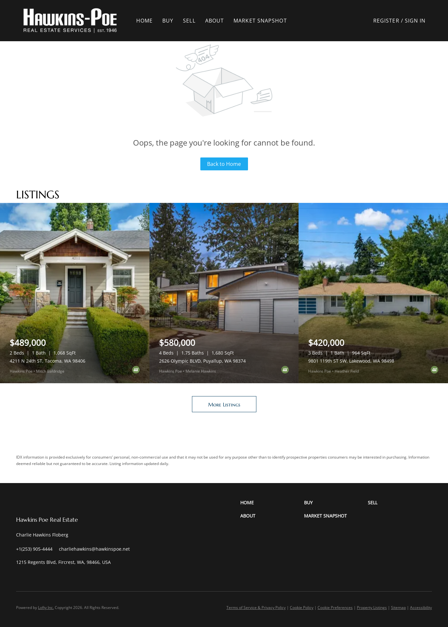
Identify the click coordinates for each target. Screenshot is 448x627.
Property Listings (372, 607)
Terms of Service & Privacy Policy (256, 607)
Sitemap (398, 607)
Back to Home (224, 163)
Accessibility (421, 607)
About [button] (216, 20)
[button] (72, 20)
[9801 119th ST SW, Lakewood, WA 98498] (373, 293)
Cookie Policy (301, 607)
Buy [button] (170, 20)
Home (146, 20)
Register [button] (386, 20)
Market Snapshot (262, 20)
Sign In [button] (415, 20)
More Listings (224, 404)
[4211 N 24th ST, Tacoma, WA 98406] (74, 293)
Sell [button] (191, 20)
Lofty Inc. (46, 607)
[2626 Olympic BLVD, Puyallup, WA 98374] (224, 293)
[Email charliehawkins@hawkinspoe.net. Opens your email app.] (94, 549)
